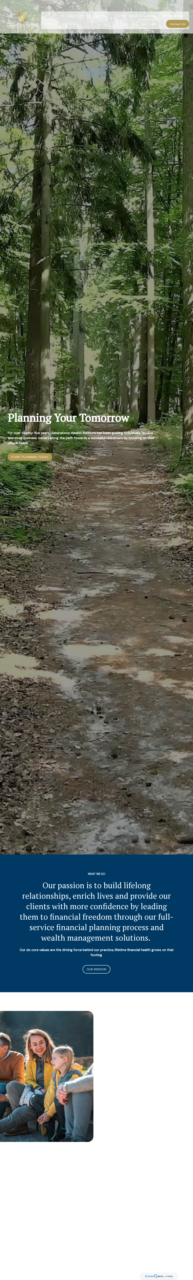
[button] (75, 8)
